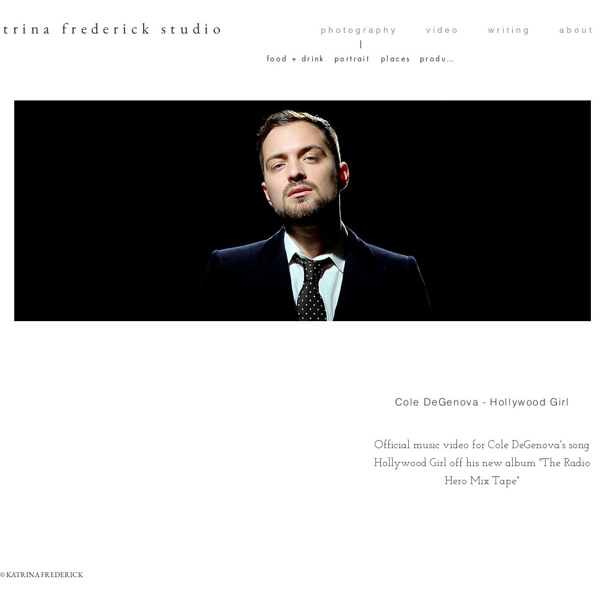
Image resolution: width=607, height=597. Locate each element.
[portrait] (353, 58)
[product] (437, 58)
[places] (396, 58)
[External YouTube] (187, 440)
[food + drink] (296, 58)
